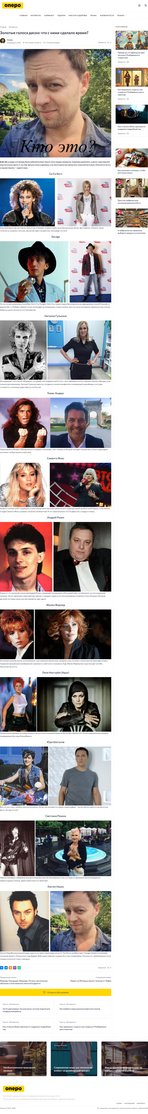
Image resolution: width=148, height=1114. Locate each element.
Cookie (119, 1103)
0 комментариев (53, 43)
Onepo (10, 40)
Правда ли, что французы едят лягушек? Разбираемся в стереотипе (131, 55)
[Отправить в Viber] (14, 967)
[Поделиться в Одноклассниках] (10, 967)
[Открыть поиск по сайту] (146, 5)
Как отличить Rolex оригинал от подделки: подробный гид (27, 1028)
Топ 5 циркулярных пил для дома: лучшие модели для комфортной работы (26, 1010)
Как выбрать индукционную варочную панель (80, 1009)
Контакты (141, 1103)
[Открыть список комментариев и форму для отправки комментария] (55, 992)
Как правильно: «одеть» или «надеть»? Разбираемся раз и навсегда (83, 1028)
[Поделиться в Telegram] (6, 967)
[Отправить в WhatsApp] (19, 967)
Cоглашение (129, 1103)
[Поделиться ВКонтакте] (1, 967)
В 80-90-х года (7, 162)
